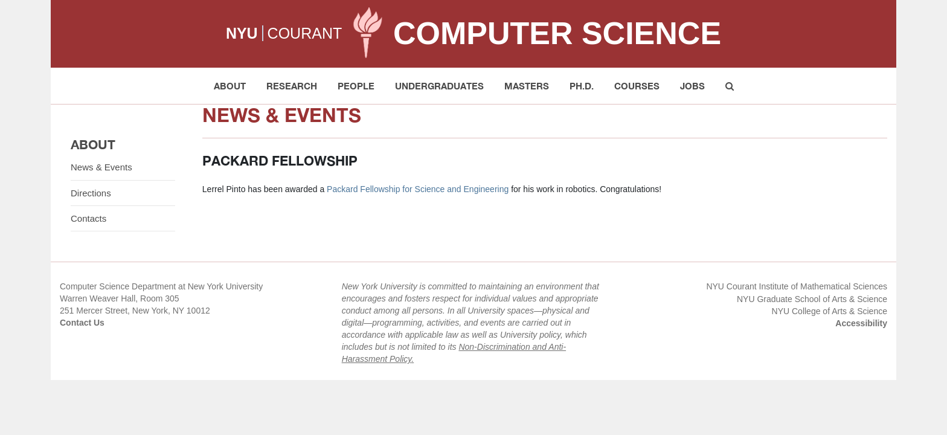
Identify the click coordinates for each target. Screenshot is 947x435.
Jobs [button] (692, 85)
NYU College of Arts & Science (829, 311)
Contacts (88, 218)
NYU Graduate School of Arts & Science (812, 299)
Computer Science (557, 33)
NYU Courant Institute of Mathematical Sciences (796, 286)
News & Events (101, 167)
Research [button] (291, 85)
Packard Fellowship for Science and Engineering (418, 189)
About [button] (230, 85)
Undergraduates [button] (439, 85)
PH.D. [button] (582, 85)
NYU (242, 33)
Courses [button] (637, 85)
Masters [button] (526, 85)
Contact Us (82, 322)
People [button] (356, 85)
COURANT (305, 33)
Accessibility (861, 323)
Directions (91, 193)
